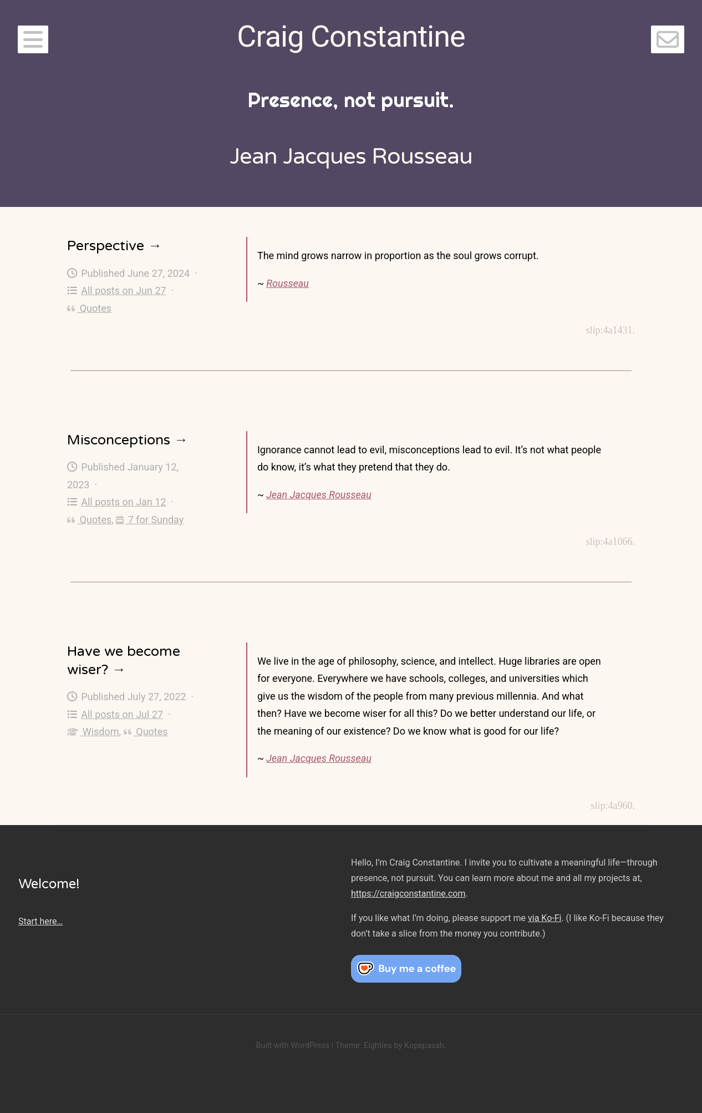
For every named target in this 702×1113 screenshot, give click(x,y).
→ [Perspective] (155, 245)
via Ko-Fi (544, 918)
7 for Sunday (150, 519)
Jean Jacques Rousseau (319, 494)
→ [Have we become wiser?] (119, 669)
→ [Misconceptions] (181, 440)
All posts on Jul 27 (115, 714)
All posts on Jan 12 (116, 502)
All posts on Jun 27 (116, 290)
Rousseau (287, 283)
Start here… (40, 921)
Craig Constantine (351, 36)
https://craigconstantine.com (408, 893)
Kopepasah (424, 1045)
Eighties (378, 1045)
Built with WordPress (292, 1045)
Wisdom (93, 731)
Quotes (89, 308)
